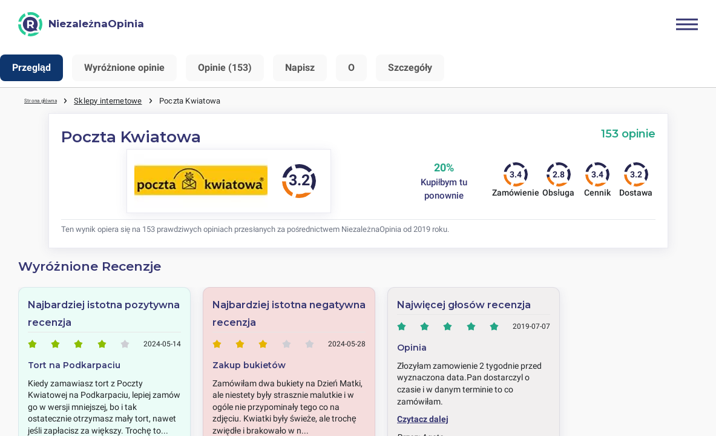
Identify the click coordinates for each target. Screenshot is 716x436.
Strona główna (49, 100)
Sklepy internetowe (122, 100)
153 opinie (628, 133)
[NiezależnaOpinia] (81, 24)
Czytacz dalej (422, 418)
